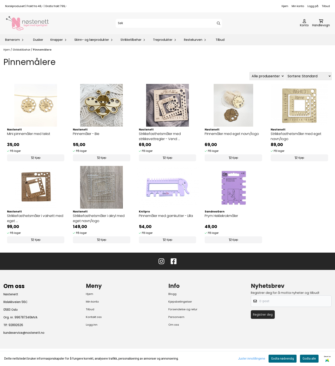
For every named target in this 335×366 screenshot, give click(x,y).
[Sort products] (308, 76)
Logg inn (91, 324)
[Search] (218, 23)
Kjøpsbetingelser (180, 301)
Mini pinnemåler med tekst (28, 133)
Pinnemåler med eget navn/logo (232, 133)
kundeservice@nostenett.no (23, 333)
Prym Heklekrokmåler (221, 215)
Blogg (172, 294)
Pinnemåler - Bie (86, 133)
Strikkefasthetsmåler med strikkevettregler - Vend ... (160, 136)
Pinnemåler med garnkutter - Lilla (166, 215)
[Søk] (169, 23)
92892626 (16, 325)
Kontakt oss (94, 317)
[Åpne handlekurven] (321, 23)
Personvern (176, 317)
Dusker (38, 40)
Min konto (298, 6)
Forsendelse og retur (182, 309)
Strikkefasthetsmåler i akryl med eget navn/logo (99, 218)
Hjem (285, 6)
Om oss (173, 324)
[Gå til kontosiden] (304, 23)
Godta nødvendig (282, 358)
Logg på (312, 6)
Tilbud (326, 6)
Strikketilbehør (22, 49)
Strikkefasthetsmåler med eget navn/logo (296, 136)
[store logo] (27, 23)
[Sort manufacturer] (267, 76)
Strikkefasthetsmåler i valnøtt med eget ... (35, 218)
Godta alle (309, 358)
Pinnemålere (42, 49)
